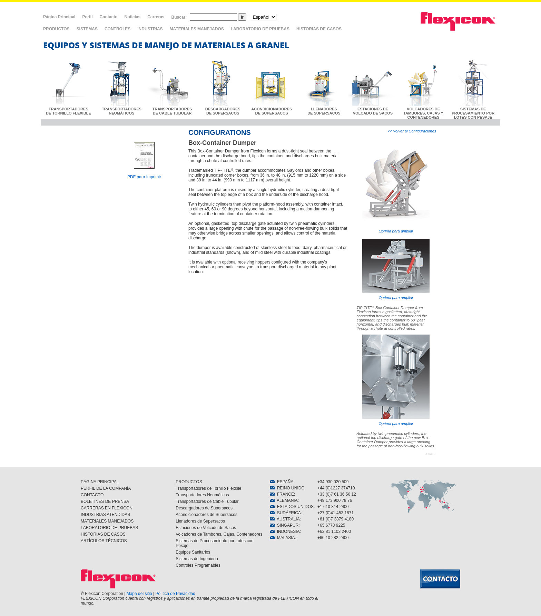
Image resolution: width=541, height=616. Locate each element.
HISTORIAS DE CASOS (319, 29)
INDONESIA (285, 531)
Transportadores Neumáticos (202, 495)
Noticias (132, 16)
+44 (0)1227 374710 (336, 488)
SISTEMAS (87, 29)
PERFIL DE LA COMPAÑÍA (106, 488)
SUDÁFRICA (285, 512)
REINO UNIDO (287, 488)
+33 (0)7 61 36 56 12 (336, 494)
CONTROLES (117, 29)
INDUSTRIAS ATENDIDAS (105, 514)
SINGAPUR (284, 525)
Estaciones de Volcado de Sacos (206, 527)
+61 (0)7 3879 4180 (335, 519)
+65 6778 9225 (331, 525)
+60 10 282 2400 (332, 537)
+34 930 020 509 (332, 481)
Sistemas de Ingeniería (197, 558)
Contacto (108, 16)
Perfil (87, 16)
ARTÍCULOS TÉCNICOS (104, 540)
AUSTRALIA (285, 519)
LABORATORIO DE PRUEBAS (260, 29)
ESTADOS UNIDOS (292, 506)
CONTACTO (92, 495)
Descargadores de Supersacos (204, 508)
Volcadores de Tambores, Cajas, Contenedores (219, 534)
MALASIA (282, 537)
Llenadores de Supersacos (200, 521)
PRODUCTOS (56, 29)
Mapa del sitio (139, 593)
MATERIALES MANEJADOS (197, 29)
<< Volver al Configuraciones (411, 131)
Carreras (155, 16)
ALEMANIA (284, 500)
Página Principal (59, 16)
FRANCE (282, 494)
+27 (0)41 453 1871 (335, 512)
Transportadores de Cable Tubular (207, 501)
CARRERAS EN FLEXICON (106, 508)
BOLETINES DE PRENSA (105, 501)
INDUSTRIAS (150, 29)
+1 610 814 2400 (332, 506)
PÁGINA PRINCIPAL (100, 481)
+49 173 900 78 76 (334, 500)
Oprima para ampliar (396, 187)
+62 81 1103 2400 (334, 531)
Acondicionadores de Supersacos (206, 514)
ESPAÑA (281, 481)
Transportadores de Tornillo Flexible (208, 488)
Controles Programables (198, 565)
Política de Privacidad (175, 593)
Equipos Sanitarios (193, 552)
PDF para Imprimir (144, 177)
